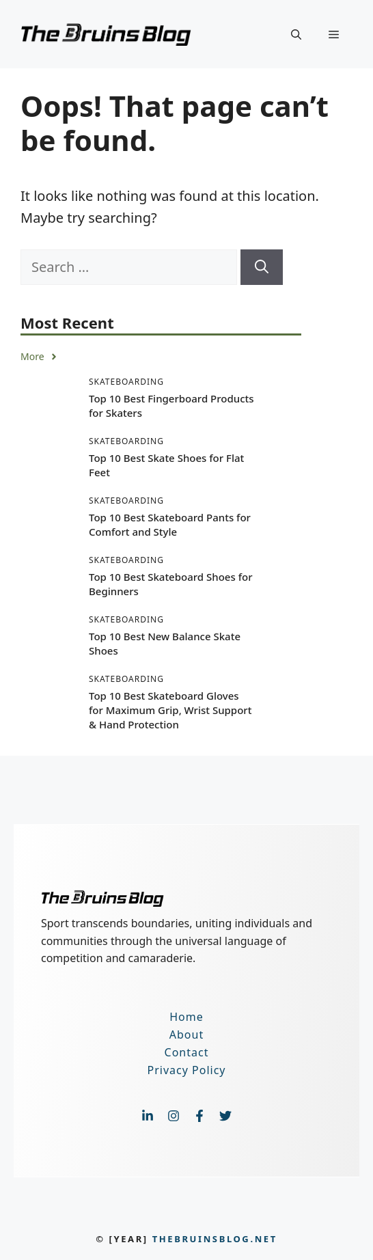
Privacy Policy (187, 1070)
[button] (296, 34)
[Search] (261, 267)
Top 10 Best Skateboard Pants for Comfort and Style (170, 524)
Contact (187, 1052)
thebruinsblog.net (214, 1239)
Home (186, 1016)
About (186, 1034)
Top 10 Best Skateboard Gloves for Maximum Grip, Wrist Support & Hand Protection (170, 710)
